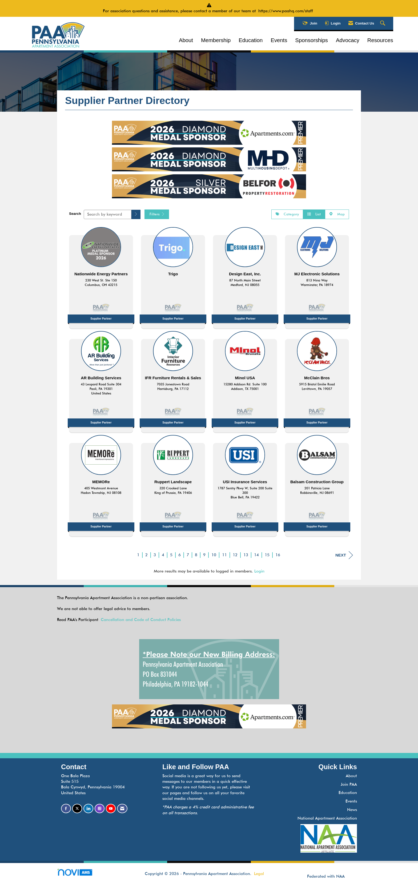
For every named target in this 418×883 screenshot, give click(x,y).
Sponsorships (311, 40)
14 (256, 555)
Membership (216, 40)
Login (259, 571)
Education (251, 40)
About (186, 40)
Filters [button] (157, 214)
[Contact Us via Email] (122, 808)
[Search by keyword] (107, 214)
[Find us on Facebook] (66, 808)
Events (279, 40)
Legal (259, 873)
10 (213, 555)
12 (235, 555)
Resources (380, 40)
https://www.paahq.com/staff (286, 11)
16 (277, 555)
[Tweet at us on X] (77, 808)
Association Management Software (79, 874)
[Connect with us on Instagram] (99, 808)
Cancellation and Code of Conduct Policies (141, 619)
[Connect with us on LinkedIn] (88, 808)
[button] (135, 214)
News (352, 809)
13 (245, 555)
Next (344, 555)
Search (75, 214)
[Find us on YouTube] (111, 808)
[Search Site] (383, 23)
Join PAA (349, 784)
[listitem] (101, 276)
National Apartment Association (327, 818)
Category (287, 214)
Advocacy (347, 40)
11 (224, 555)
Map (337, 214)
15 (267, 555)
